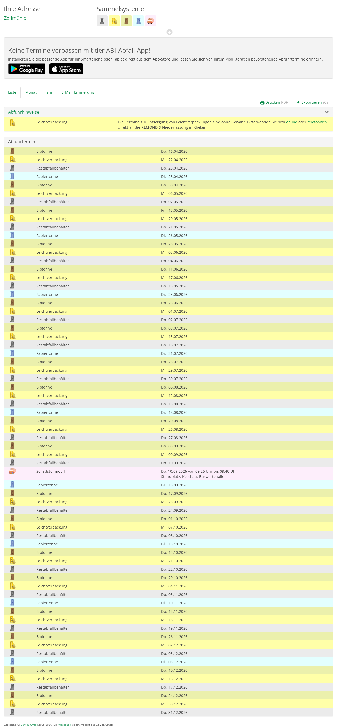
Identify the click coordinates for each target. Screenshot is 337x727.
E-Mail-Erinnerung (78, 92)
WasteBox (64, 724)
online (291, 122)
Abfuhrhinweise (23, 112)
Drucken (274, 102)
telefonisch (317, 122)
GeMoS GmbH (29, 724)
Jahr (49, 92)
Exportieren (313, 102)
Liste (12, 92)
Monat (31, 92)
